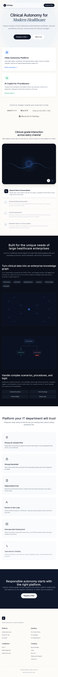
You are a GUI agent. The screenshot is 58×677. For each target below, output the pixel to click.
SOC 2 (3, 647)
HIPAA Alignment (6, 650)
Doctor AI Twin (6, 635)
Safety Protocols (6, 653)
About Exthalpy (35, 647)
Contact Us (34, 659)
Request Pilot (49, 5)
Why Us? (33, 653)
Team (32, 650)
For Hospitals (34, 635)
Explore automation (11, 67)
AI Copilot (4, 638)
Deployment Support (36, 656)
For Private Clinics (35, 632)
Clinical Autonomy (6, 632)
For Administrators (35, 638)
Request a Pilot (22, 37)
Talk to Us (38, 37)
